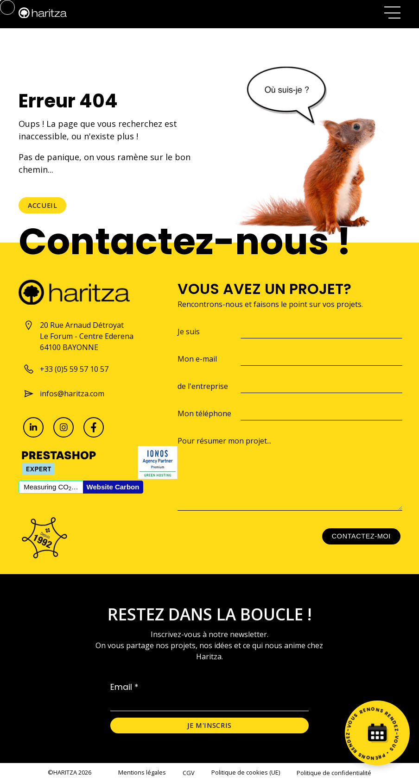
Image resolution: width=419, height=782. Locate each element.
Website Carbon (113, 487)
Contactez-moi (361, 536)
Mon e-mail (197, 359)
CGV (189, 773)
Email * (124, 687)
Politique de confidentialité (334, 773)
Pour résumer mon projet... (224, 441)
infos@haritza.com (63, 393)
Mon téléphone (204, 413)
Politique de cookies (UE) (245, 772)
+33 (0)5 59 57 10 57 (65, 369)
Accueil (42, 205)
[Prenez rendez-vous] (377, 733)
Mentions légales (142, 772)
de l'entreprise (203, 386)
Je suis (189, 331)
